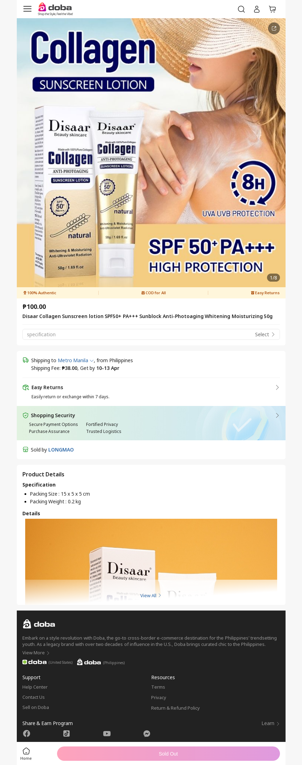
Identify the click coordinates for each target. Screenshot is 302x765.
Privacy (158, 697)
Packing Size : (45, 493)
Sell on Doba (35, 707)
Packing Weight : (49, 501)
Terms (158, 687)
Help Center (35, 687)
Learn (270, 723)
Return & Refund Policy (175, 708)
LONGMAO (61, 449)
